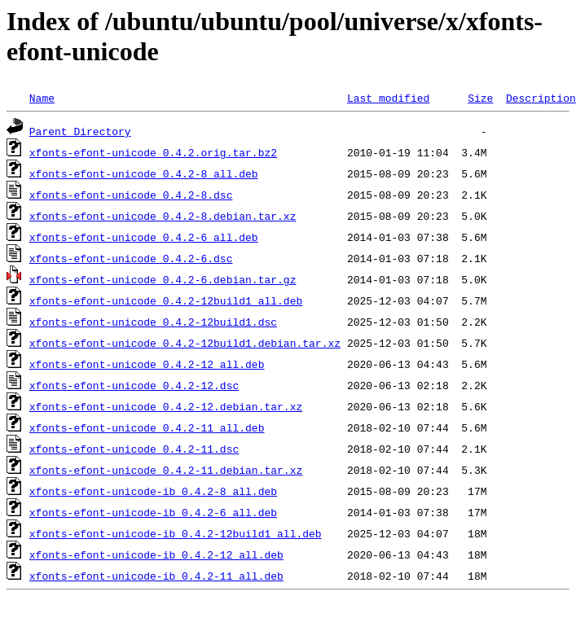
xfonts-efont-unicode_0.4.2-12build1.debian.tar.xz (185, 342)
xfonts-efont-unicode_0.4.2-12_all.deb (147, 364)
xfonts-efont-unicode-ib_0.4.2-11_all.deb (156, 575)
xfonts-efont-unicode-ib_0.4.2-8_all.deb (153, 491)
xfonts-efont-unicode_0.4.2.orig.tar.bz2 (153, 152)
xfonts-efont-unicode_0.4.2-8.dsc (131, 194)
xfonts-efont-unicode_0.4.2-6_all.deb (143, 237)
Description (541, 97)
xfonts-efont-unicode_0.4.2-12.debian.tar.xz (165, 406)
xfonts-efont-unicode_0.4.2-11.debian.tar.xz (165, 469)
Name (42, 97)
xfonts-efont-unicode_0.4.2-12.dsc (134, 385)
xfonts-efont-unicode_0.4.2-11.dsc (134, 448)
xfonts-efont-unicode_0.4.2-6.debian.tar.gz (163, 279)
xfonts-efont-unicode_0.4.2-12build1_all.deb (165, 300)
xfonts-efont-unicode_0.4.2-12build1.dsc (153, 321)
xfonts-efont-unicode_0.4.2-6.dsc (131, 258)
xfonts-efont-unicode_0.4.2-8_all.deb (143, 173)
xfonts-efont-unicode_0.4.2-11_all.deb (147, 427)
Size (480, 97)
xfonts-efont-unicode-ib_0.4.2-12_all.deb (156, 554)
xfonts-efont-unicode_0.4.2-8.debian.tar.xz (163, 215)
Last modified (388, 97)
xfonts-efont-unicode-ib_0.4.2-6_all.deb (153, 512)
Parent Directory (80, 131)
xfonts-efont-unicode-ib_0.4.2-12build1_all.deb (175, 533)
